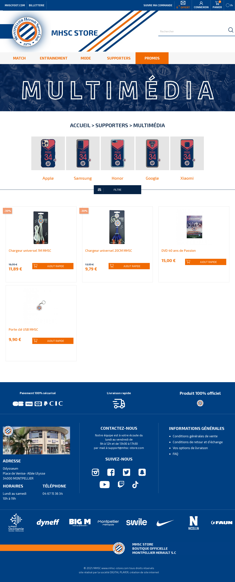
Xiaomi (187, 178)
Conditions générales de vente (195, 436)
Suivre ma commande (158, 5)
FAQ (175, 454)
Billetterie (36, 5)
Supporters (111, 125)
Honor (117, 178)
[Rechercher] (196, 31)
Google (152, 178)
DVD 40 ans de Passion (179, 250)
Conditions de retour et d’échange (198, 442)
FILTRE (109, 190)
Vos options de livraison (190, 448)
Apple (48, 178)
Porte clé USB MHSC (23, 329)
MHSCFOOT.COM (15, 5)
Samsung (83, 178)
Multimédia (149, 125)
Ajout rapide (48, 266)
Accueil (80, 125)
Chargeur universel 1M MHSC (30, 250)
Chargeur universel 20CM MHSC (108, 250)
